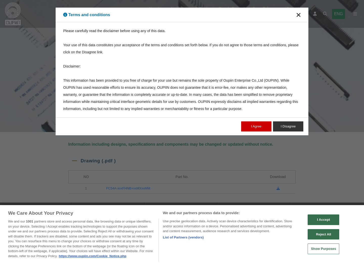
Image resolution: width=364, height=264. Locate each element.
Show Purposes (323, 251)
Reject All (323, 236)
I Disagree (288, 126)
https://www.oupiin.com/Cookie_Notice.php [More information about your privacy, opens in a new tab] (92, 258)
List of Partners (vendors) (183, 239)
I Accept (323, 222)
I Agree (256, 126)
